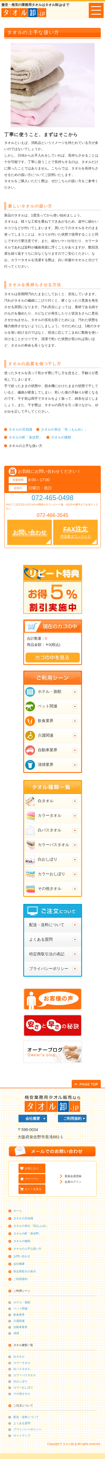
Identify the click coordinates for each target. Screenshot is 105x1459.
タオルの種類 (21, 1241)
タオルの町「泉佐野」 (27, 1233)
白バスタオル (21, 1368)
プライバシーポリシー (27, 1429)
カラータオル (21, 1362)
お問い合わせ (21, 1256)
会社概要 (32, 1118)
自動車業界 (20, 1327)
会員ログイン (73, 1181)
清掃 (16, 1333)
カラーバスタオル (24, 1375)
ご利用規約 (72, 1118)
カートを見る (33, 1189)
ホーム (17, 1210)
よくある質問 (21, 1423)
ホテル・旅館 (21, 1302)
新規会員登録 (73, 1176)
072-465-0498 (52, 497)
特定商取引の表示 (24, 1271)
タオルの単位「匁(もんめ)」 (31, 1225)
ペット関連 (20, 1308)
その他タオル (21, 1393)
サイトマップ (21, 1435)
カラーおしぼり (23, 1387)
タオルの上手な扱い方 (27, 1248)
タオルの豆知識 (23, 1218)
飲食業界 (19, 1314)
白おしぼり (20, 1381)
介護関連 (19, 1320)
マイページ (32, 1178)
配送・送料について (26, 1417)
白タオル (19, 1356)
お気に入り (32, 1168)
